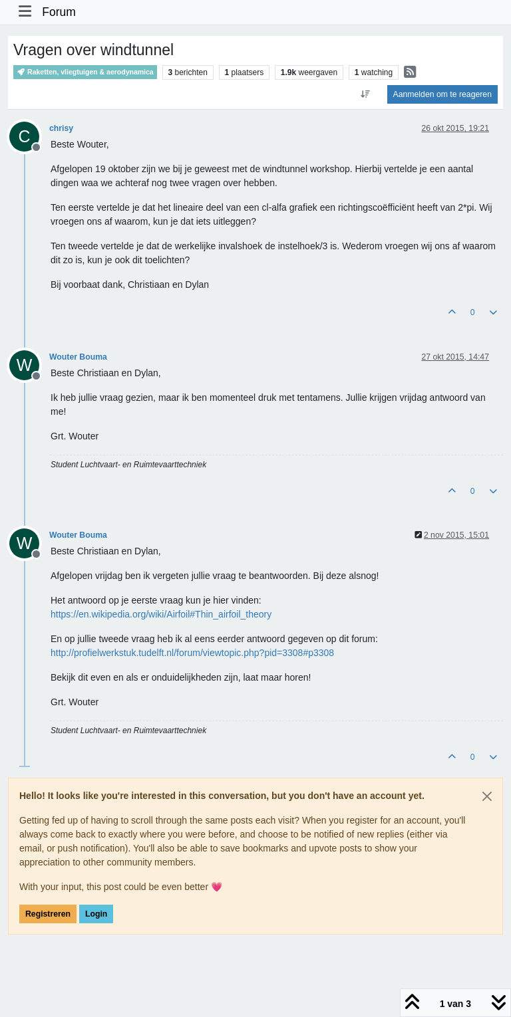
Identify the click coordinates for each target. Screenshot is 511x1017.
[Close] (487, 796)
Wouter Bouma (78, 357)
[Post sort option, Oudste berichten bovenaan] (365, 94)
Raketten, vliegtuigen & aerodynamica (85, 72)
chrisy (61, 128)
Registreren (48, 914)
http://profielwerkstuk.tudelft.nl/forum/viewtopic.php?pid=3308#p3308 (192, 652)
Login (96, 914)
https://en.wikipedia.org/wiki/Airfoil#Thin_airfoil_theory (161, 614)
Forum (59, 12)
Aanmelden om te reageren (442, 94)
